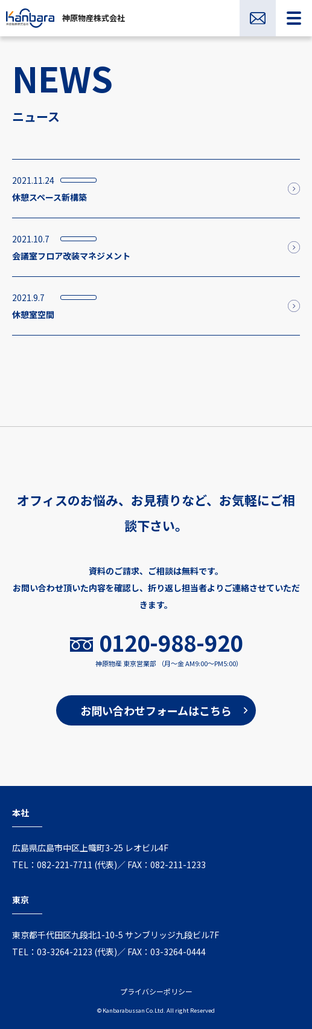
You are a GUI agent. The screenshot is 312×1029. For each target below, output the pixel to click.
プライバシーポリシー (156, 991)
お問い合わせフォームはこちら (156, 710)
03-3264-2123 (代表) (77, 952)
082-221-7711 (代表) (77, 865)
